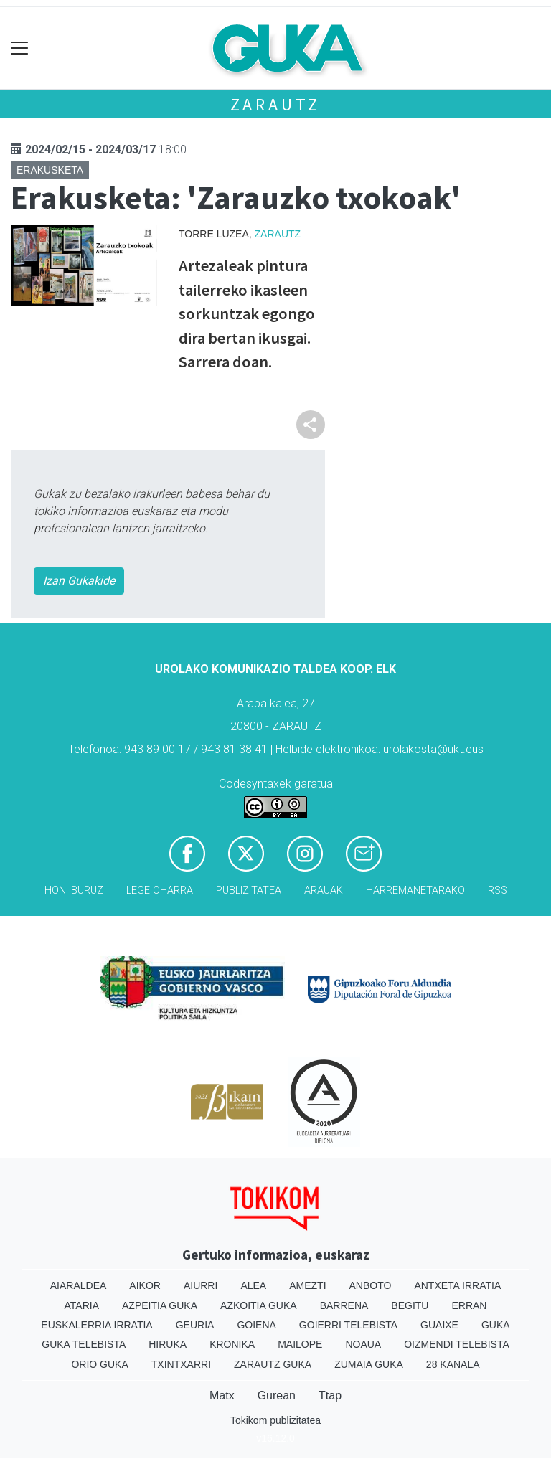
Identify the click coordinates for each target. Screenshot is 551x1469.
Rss (497, 890)
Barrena (344, 1305)
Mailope (300, 1344)
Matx (222, 1395)
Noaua (363, 1344)
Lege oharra (159, 890)
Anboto (370, 1285)
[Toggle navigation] (19, 48)
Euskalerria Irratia (96, 1325)
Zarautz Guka (272, 1364)
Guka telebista (84, 1344)
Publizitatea (248, 890)
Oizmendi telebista (456, 1344)
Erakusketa (50, 170)
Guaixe (439, 1325)
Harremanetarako (415, 890)
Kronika (232, 1344)
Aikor (145, 1285)
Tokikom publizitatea (275, 1420)
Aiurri (200, 1285)
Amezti (307, 1285)
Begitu (409, 1305)
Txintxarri (181, 1364)
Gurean (277, 1395)
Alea (253, 1285)
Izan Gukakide (79, 580)
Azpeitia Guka (159, 1305)
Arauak (323, 890)
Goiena (256, 1325)
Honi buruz (73, 890)
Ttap (330, 1395)
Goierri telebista (348, 1325)
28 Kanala (453, 1364)
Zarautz (275, 104)
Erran (468, 1305)
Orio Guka (99, 1364)
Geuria (195, 1325)
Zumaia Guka (368, 1364)
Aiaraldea (78, 1285)
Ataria (82, 1305)
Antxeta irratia (457, 1285)
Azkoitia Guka (258, 1305)
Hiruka (168, 1344)
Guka (495, 1325)
